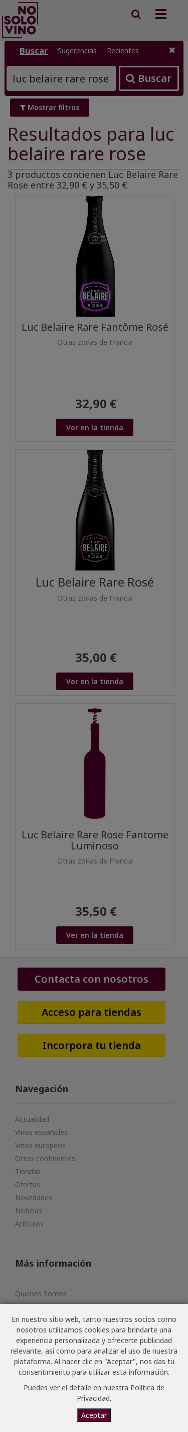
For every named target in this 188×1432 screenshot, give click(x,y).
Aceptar (94, 1415)
